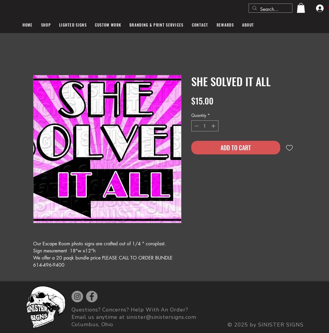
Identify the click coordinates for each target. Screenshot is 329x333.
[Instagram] (77, 296)
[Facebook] (92, 296)
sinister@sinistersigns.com (161, 317)
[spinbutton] (205, 126)
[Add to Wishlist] (289, 147)
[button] (301, 8)
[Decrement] (196, 126)
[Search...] (270, 9)
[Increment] (214, 126)
